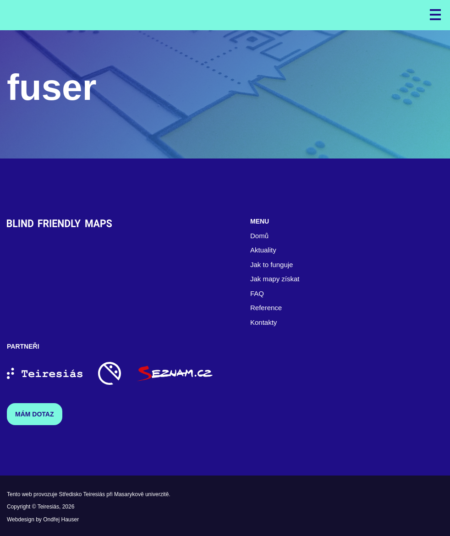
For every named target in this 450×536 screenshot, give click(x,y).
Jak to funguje (271, 264)
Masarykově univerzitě (141, 494)
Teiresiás (48, 506)
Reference (266, 308)
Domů (259, 236)
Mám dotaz (34, 414)
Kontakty (263, 322)
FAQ (257, 293)
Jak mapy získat (275, 279)
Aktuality (263, 250)
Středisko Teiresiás (82, 494)
